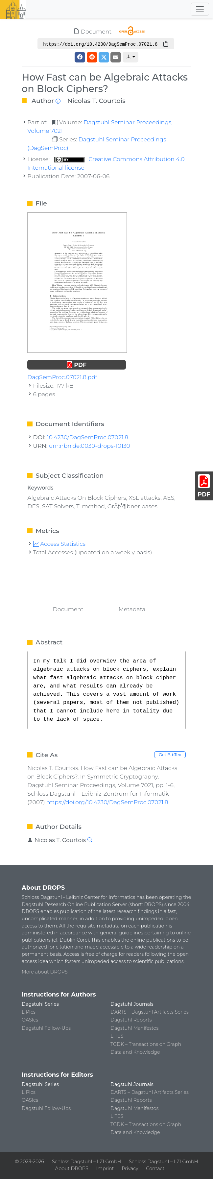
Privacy (130, 1168)
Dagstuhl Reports (131, 1020)
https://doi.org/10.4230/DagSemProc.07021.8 (107, 802)
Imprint (105, 1168)
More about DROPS (45, 972)
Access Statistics (59, 543)
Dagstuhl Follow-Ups (46, 1028)
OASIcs (30, 1020)
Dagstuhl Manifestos (134, 1028)
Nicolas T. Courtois (96, 101)
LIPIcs (29, 1012)
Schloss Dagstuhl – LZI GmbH (86, 1162)
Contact (155, 1168)
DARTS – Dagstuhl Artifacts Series (149, 1012)
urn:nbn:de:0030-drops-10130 (89, 445)
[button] (130, 57)
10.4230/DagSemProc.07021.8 (88, 437)
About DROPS (71, 1168)
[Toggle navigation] (200, 9)
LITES (116, 1036)
